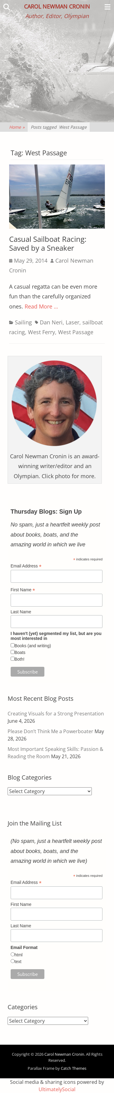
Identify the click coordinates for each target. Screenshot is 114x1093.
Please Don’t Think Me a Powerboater (50, 731)
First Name (23, 590)
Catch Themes (73, 1068)
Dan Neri (51, 322)
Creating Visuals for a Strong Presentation (56, 713)
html (18, 954)
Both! (20, 659)
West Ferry (41, 332)
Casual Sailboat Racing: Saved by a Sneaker (47, 243)
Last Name (21, 611)
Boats (20, 652)
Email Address (26, 566)
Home (17, 127)
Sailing (23, 322)
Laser (72, 322)
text (18, 961)
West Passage (75, 332)
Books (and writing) (33, 645)
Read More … (41, 306)
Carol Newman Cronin (57, 6)
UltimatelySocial (57, 1089)
